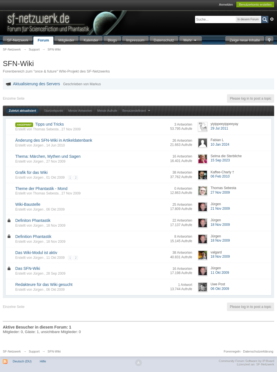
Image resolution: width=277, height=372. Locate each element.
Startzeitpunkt (53, 110)
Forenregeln (232, 351)
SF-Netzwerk (17, 40)
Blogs (112, 40)
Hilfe (43, 361)
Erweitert (272, 19)
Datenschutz (164, 40)
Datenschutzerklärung (258, 351)
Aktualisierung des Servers (36, 84)
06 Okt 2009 (220, 289)
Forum (43, 40)
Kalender (91, 40)
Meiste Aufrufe (107, 110)
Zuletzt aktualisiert (22, 110)
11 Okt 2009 (220, 273)
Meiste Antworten (80, 110)
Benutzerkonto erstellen (255, 4)
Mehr (190, 40)
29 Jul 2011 (219, 128)
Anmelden (226, 4)
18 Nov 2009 (220, 225)
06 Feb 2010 (220, 176)
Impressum (135, 40)
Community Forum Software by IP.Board (246, 361)
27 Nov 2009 (220, 192)
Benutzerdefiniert (137, 110)
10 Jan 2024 (220, 144)
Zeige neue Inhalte (245, 40)
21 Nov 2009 (220, 209)
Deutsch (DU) (22, 361)
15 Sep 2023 (220, 160)
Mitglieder (66, 40)
